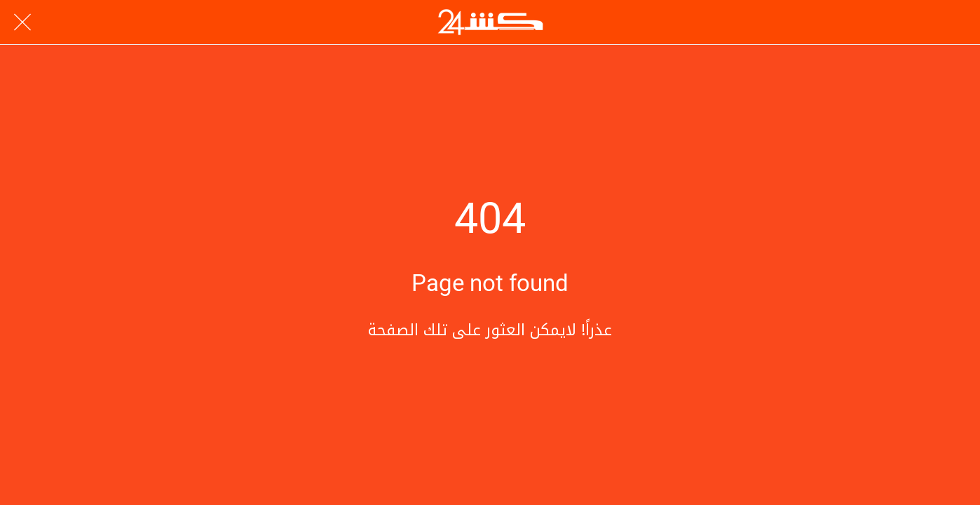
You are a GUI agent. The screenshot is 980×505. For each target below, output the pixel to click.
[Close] (22, 22)
